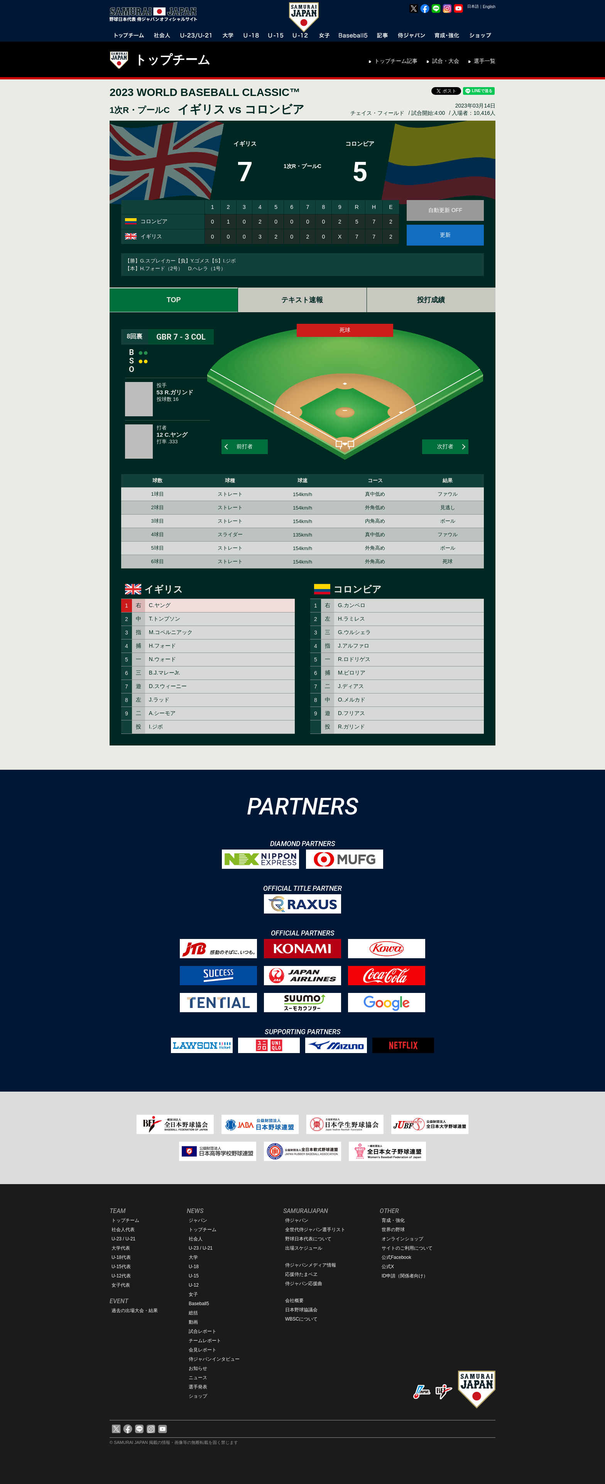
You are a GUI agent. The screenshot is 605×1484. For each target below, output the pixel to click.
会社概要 (294, 1300)
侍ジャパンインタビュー (214, 1359)
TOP (174, 300)
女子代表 (121, 1285)
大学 (193, 1257)
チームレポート (205, 1340)
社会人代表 (123, 1229)
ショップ (198, 1396)
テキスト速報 (302, 300)
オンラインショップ (402, 1239)
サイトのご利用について (407, 1248)
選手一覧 (484, 61)
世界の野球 (393, 1229)
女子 (193, 1294)
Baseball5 (199, 1303)
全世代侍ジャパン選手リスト (315, 1229)
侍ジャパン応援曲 (303, 1283)
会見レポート (202, 1350)
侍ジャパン (296, 1220)
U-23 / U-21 (123, 1239)
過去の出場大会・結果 (135, 1310)
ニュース (198, 1377)
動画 (193, 1322)
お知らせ (198, 1368)
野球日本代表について (308, 1239)
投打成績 (431, 300)
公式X (388, 1266)
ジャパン (198, 1220)
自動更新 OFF (445, 210)
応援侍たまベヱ (301, 1274)
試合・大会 (445, 61)
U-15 (194, 1276)
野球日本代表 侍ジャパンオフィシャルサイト (156, 14)
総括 (193, 1313)
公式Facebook (396, 1257)
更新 (445, 235)
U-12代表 (121, 1276)
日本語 (473, 6)
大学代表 (121, 1248)
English (489, 7)
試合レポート (202, 1331)
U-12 (194, 1285)
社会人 (196, 1239)
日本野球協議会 (301, 1309)
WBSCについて (301, 1319)
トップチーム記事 (395, 61)
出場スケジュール (303, 1248)
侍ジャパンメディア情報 (310, 1265)
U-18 (194, 1266)
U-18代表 (121, 1257)
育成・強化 (393, 1220)
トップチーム (172, 60)
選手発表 (198, 1387)
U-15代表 (121, 1266)
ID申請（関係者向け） (405, 1276)
